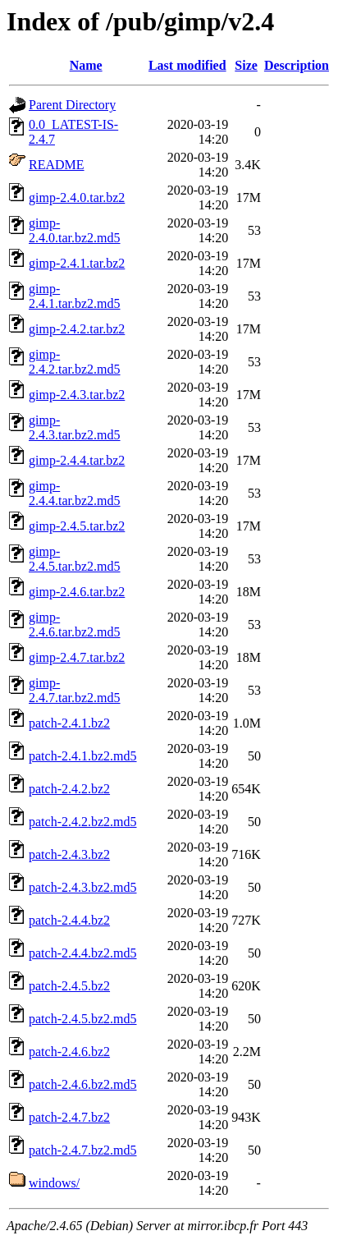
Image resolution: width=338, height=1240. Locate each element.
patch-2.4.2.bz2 (69, 789)
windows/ (54, 1183)
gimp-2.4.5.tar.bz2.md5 (75, 558)
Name (86, 65)
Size (246, 65)
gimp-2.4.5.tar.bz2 (77, 526)
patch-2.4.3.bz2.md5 (83, 887)
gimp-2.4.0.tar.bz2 (77, 197)
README (56, 165)
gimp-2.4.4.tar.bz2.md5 (75, 493)
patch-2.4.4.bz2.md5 (83, 953)
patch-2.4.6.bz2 (69, 1052)
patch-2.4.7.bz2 (69, 1117)
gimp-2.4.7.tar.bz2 (77, 657)
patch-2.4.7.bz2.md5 (83, 1150)
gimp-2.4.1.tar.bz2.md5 (75, 296)
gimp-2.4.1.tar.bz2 (77, 263)
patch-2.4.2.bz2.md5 (83, 822)
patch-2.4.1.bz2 (69, 723)
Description (296, 65)
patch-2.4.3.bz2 (69, 854)
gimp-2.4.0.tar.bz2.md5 (75, 230)
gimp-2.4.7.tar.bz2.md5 (75, 690)
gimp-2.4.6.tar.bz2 (77, 592)
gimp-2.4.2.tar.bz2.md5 (75, 361)
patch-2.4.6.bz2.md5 (83, 1084)
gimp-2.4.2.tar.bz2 (77, 329)
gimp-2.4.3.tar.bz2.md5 (75, 427)
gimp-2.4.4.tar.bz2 (77, 460)
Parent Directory (72, 105)
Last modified (187, 65)
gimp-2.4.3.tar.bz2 (77, 395)
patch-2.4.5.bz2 (69, 986)
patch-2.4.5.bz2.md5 (83, 1019)
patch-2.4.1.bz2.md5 (83, 756)
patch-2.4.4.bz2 (69, 920)
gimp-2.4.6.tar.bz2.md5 (75, 624)
